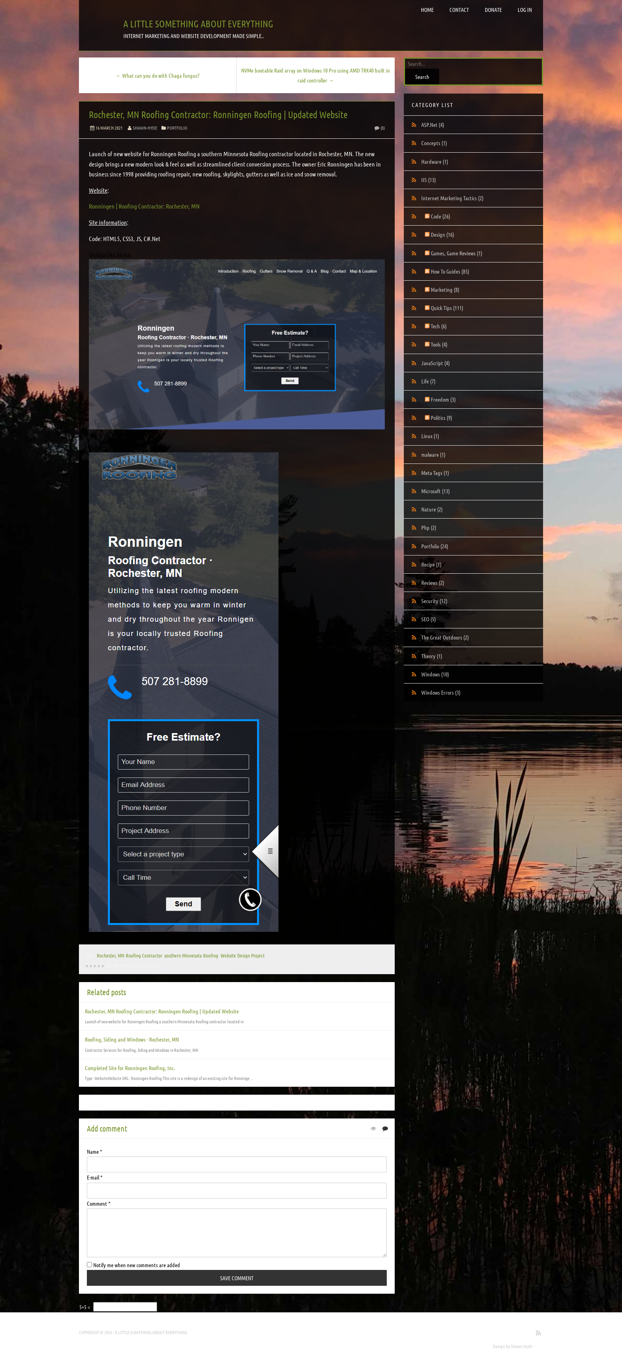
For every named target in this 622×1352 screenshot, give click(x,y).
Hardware (434, 161)
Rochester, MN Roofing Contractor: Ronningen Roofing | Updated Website (218, 114)
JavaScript (435, 362)
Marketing (445, 289)
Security (434, 600)
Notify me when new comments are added (133, 1264)
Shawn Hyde (521, 1346)
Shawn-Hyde (145, 127)
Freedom (443, 399)
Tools (439, 344)
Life (428, 381)
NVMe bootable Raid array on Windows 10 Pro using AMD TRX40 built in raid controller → (315, 75)
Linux (430, 435)
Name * (94, 1151)
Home (427, 9)
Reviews (432, 582)
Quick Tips (447, 307)
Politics (441, 417)
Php (428, 527)
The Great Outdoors (445, 637)
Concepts (434, 142)
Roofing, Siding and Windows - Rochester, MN (132, 1039)
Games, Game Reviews (456, 253)
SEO (428, 618)
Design (442, 234)
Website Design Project (243, 955)
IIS (428, 179)
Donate (493, 9)
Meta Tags (435, 472)
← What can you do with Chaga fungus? (157, 75)
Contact (459, 9)
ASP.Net (432, 124)
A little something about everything (198, 23)
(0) (379, 127)
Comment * (98, 1203)
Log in (525, 9)
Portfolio (177, 127)
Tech (439, 325)
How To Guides (450, 271)
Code (440, 216)
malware (433, 454)
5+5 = (85, 1306)
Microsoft (435, 490)
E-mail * (94, 1177)
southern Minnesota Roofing (191, 955)
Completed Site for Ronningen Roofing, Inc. (130, 1067)
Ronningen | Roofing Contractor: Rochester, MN (144, 206)
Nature (432, 509)
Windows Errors (441, 692)
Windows (435, 674)
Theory (431, 655)
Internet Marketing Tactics (452, 197)
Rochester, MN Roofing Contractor (129, 955)
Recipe (431, 564)
